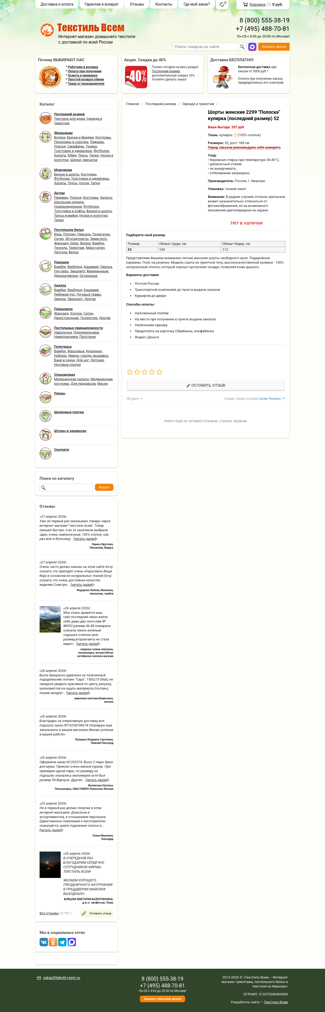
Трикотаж (76, 248)
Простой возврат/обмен (86, 79)
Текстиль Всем (276, 1002)
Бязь (58, 234)
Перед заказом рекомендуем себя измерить (244, 147)
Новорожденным (68, 206)
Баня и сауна (64, 360)
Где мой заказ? (197, 4)
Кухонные (94, 351)
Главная (132, 104)
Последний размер (166, 71)
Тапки (94, 155)
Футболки (101, 151)
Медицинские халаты (71, 379)
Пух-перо (61, 271)
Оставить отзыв (205, 385)
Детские (97, 360)
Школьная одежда (69, 202)
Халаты (60, 155)
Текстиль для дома (69, 119)
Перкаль (84, 234)
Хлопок (76, 313)
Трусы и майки (66, 215)
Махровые (76, 351)
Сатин (59, 239)
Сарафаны (75, 146)
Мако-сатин (95, 248)
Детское (60, 252)
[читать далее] (85, 539)
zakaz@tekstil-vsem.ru (61, 978)
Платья (60, 146)
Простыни (87, 337)
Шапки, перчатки (84, 160)
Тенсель (60, 248)
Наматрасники (66, 337)
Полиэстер (89, 318)
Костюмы (103, 137)
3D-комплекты (77, 239)
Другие (90, 299)
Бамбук (98, 243)
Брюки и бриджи (80, 137)
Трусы (83, 155)
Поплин (69, 234)
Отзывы (137, 4)
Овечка (106, 267)
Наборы (60, 356)
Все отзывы (49, 913)
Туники (91, 146)
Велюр (85, 243)
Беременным (97, 271)
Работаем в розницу (83, 67)
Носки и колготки (93, 215)
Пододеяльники (86, 332)
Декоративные (66, 276)
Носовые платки (67, 365)
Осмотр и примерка (82, 75)
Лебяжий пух (64, 294)
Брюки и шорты (66, 174)
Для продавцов (83, 384)
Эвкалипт (77, 271)
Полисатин (101, 234)
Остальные (89, 276)
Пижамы (97, 142)
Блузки (59, 137)
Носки (84, 183)
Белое (74, 252)
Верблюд (75, 267)
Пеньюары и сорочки (71, 142)
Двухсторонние (66, 318)
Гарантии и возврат (102, 4)
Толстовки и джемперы (73, 151)
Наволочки (63, 332)
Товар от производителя (86, 83)
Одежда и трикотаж (198, 104)
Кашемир (91, 267)
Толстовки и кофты (69, 211)
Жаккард (61, 243)
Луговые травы (89, 294)
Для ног (82, 360)
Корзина (257, 4)
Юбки (72, 155)
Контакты (163, 4)
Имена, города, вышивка (88, 356)
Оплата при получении (84, 71)
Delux (74, 243)
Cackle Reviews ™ (271, 399)
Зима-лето (98, 239)
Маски (102, 384)
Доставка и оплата (57, 4)
